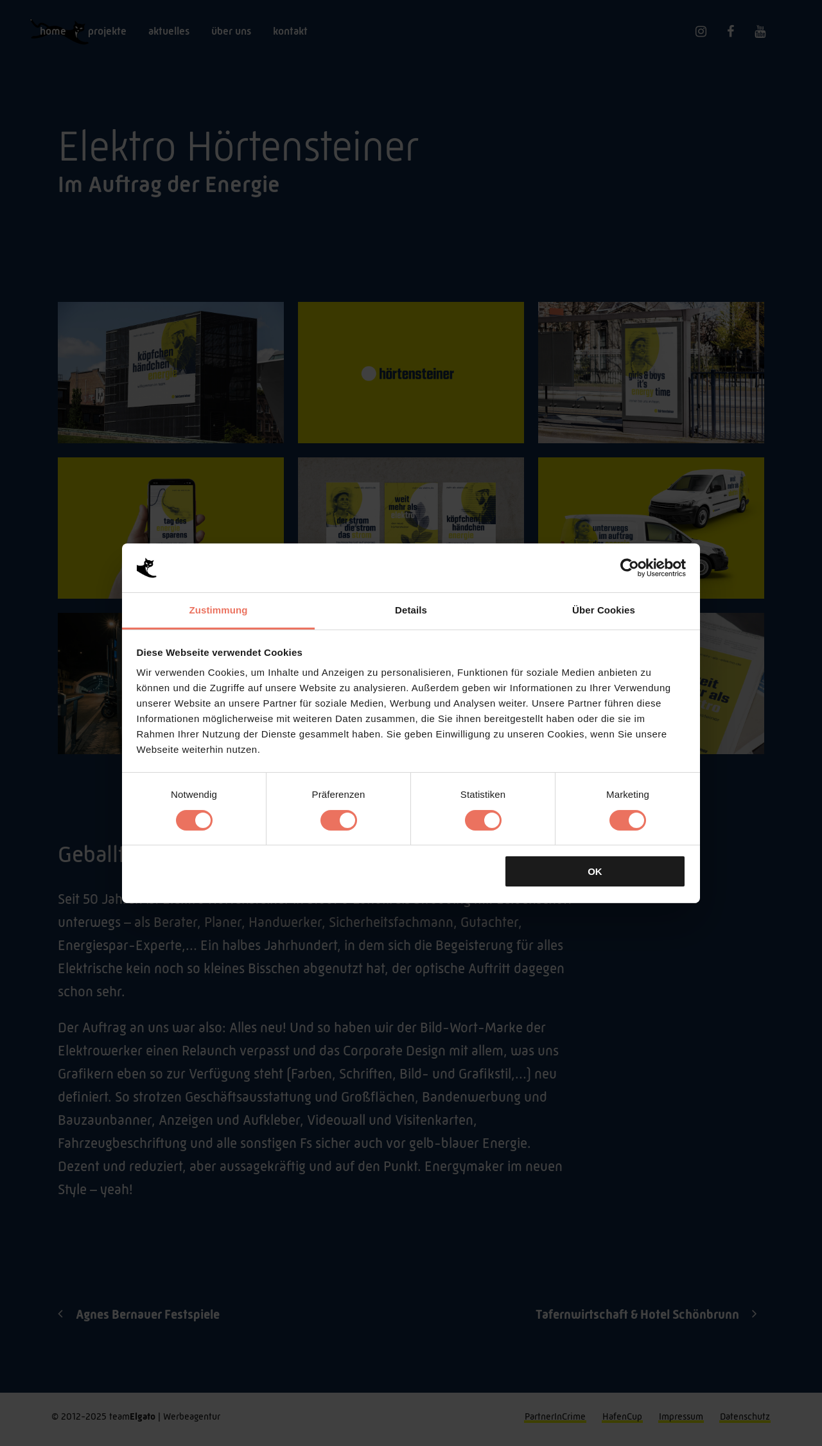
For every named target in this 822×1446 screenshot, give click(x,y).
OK (595, 871)
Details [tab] (411, 609)
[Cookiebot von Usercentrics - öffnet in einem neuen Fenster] (629, 568)
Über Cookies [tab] (603, 609)
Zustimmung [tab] (218, 609)
